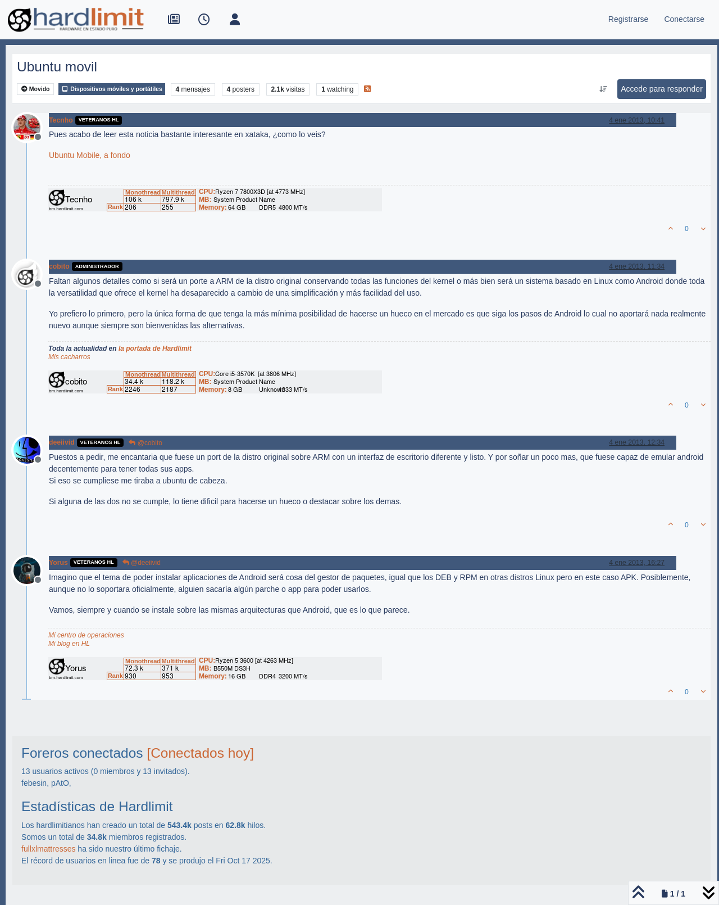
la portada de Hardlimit (155, 348)
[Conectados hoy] (200, 753)
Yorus (58, 563)
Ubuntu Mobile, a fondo (89, 155)
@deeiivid (141, 563)
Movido (35, 89)
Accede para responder (662, 88)
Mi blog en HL (69, 644)
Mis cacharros (69, 357)
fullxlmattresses (48, 848)
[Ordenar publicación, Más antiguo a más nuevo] (603, 89)
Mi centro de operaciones (86, 635)
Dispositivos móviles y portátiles (111, 89)
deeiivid (62, 442)
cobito (59, 266)
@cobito (145, 443)
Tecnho (61, 120)
